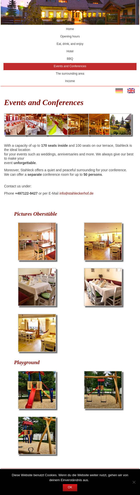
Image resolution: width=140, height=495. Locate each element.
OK (70, 487)
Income (70, 81)
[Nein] (133, 482)
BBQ (70, 59)
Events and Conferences (70, 66)
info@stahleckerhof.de (76, 194)
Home (70, 29)
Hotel (70, 51)
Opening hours (70, 36)
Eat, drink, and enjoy (70, 44)
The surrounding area (70, 73)
